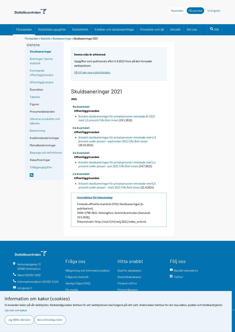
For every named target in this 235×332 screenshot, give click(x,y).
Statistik (45, 38)
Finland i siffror (127, 283)
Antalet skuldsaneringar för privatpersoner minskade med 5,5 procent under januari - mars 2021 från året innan (117, 185)
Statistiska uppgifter (52, 29)
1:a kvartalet (81, 174)
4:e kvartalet (81, 106)
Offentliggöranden (42, 82)
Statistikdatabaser (129, 277)
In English (213, 10)
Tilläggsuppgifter (41, 167)
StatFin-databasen (130, 270)
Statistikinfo (80, 29)
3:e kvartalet (81, 128)
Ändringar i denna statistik (41, 61)
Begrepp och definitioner (46, 152)
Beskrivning (37, 130)
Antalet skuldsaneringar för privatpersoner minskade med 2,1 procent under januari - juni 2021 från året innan (117, 164)
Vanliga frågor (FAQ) (77, 283)
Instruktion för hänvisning (94, 197)
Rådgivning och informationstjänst (87, 270)
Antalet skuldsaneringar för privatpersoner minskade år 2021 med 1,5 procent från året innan (116, 118)
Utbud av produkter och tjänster (45, 121)
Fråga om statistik (76, 277)
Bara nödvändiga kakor (50, 319)
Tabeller (35, 97)
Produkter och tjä (152, 29)
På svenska (195, 10)
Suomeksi (177, 10)
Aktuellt (175, 29)
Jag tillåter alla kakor (19, 319)
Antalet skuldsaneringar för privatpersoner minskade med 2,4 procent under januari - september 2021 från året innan (117, 139)
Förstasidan (24, 29)
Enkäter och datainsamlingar (114, 29)
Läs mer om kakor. (16, 310)
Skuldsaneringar (62, 38)
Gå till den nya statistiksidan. (92, 72)
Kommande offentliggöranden (41, 73)
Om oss (192, 29)
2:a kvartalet (81, 153)
